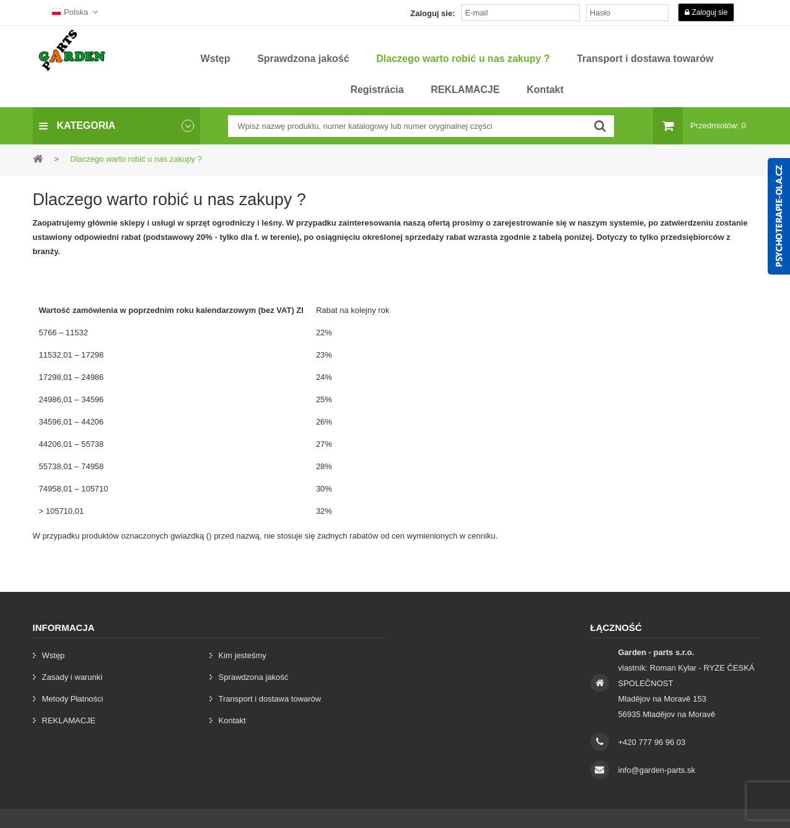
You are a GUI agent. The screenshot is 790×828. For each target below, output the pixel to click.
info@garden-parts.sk (656, 770)
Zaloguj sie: (432, 13)
